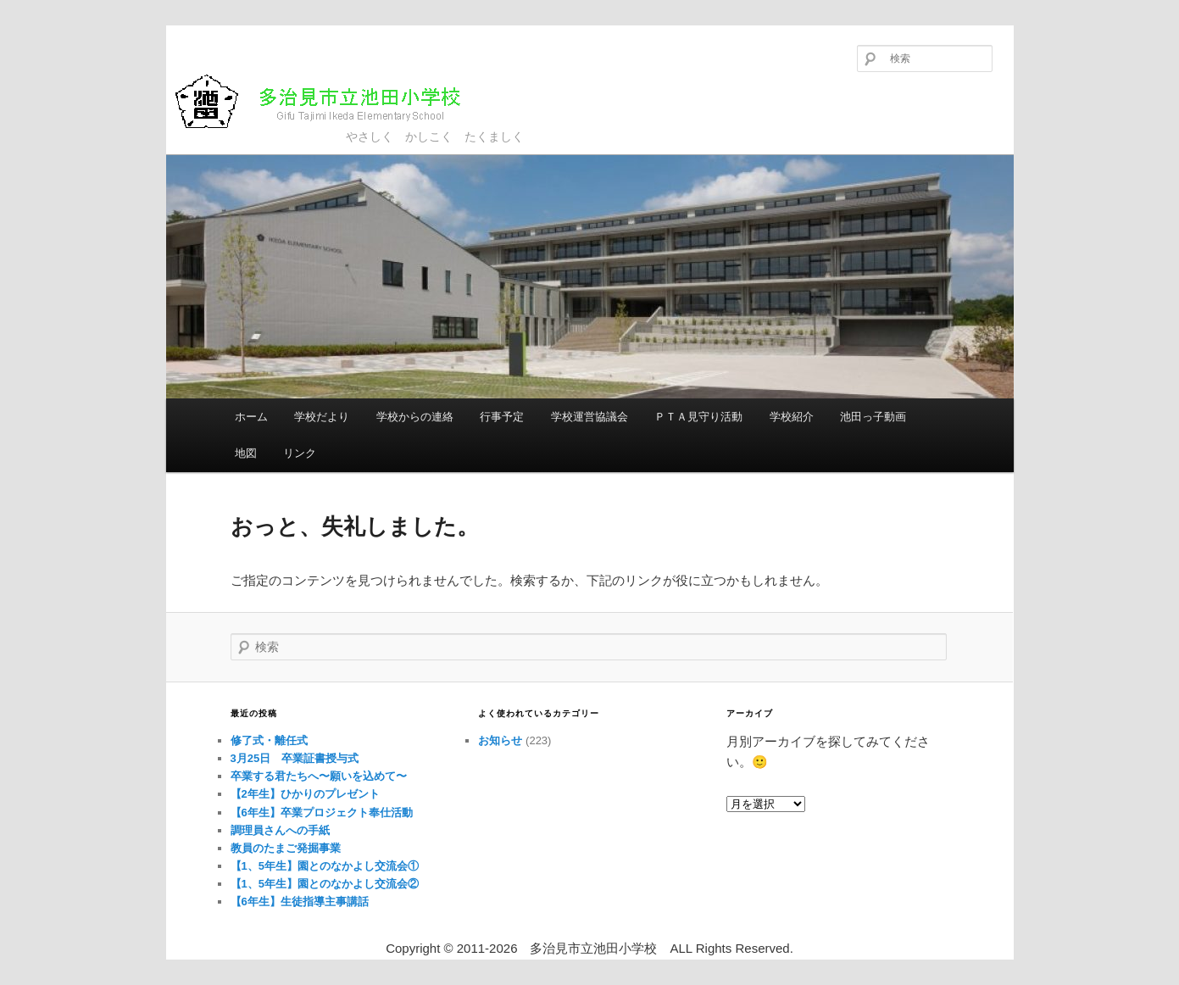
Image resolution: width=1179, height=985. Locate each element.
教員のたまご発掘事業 (286, 848)
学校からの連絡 (414, 416)
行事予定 (502, 416)
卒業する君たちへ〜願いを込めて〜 (319, 776)
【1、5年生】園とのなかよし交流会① (325, 866)
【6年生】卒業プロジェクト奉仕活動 (322, 812)
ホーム (251, 416)
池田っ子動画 (873, 416)
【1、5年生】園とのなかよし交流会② (325, 883)
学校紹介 (792, 416)
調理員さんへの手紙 (280, 830)
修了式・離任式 (269, 740)
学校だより (321, 416)
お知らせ (500, 740)
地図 (246, 453)
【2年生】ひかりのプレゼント (305, 793)
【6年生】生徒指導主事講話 (300, 901)
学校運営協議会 (589, 416)
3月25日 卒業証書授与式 (295, 758)
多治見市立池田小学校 (332, 101)
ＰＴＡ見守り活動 (698, 416)
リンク (299, 453)
